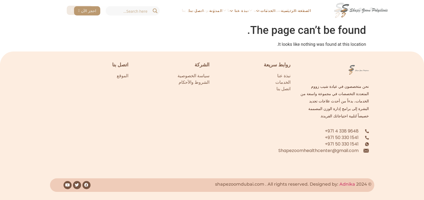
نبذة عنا (239, 10)
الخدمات (266, 10)
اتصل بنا (196, 10)
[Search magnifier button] (155, 10)
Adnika (347, 184)
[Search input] (128, 11)
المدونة (216, 10)
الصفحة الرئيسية (296, 10)
